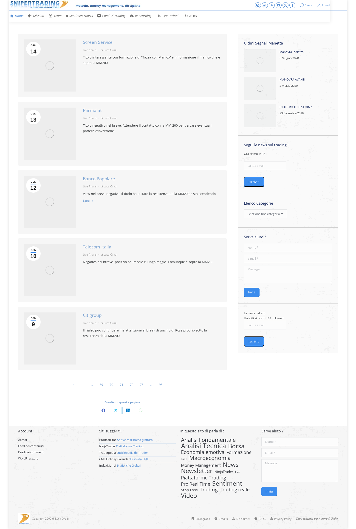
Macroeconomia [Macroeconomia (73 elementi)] (210, 457)
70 (111, 384)
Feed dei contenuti (31, 446)
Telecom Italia (97, 247)
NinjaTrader (107, 446)
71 (121, 384)
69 (101, 384)
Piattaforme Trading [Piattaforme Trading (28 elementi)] (203, 477)
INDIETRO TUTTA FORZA (296, 107)
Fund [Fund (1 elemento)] (184, 459)
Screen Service (98, 42)
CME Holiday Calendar (114, 459)
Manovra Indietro (292, 52)
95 (161, 384)
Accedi (323, 5)
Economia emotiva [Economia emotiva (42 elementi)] (202, 452)
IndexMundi (107, 465)
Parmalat (92, 110)
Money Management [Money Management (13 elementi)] (201, 465)
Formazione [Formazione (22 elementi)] (238, 452)
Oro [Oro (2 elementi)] (237, 472)
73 (142, 384)
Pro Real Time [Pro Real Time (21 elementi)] (195, 484)
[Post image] (260, 60)
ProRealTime (107, 440)
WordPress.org (28, 458)
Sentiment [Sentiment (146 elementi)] (227, 483)
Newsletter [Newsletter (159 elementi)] (196, 470)
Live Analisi (90, 50)
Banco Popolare (99, 179)
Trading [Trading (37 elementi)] (209, 489)
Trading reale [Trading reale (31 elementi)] (235, 489)
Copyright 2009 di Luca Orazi (50, 519)
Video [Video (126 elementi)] (189, 495)
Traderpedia (107, 453)
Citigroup (92, 315)
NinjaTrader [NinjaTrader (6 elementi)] (224, 471)
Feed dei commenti (31, 452)
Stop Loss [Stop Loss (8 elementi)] (189, 490)
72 (131, 384)
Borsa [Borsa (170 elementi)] (236, 445)
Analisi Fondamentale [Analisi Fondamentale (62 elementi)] (208, 439)
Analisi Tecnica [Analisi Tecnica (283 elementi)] (203, 445)
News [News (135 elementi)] (231, 464)
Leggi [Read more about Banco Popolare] (86, 201)
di (109, 50)
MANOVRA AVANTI (292, 79)
